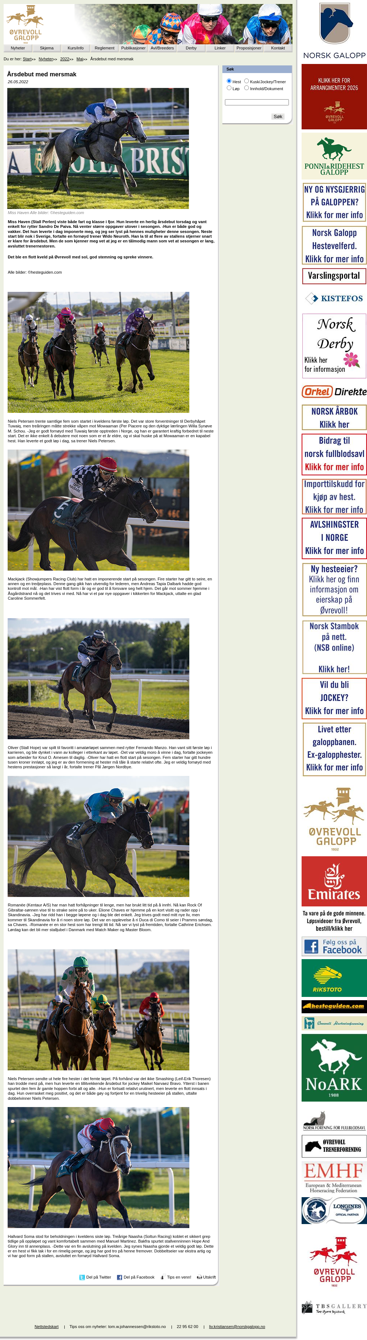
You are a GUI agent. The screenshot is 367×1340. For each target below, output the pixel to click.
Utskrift (209, 1277)
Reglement (104, 48)
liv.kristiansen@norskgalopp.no (237, 1326)
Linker (220, 48)
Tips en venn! (179, 1277)
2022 (64, 59)
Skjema (46, 48)
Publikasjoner (133, 48)
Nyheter (18, 48)
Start (27, 59)
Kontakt (278, 48)
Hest (237, 82)
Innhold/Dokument (266, 88)
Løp (236, 88)
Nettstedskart (47, 1326)
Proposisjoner (249, 48)
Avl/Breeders (162, 48)
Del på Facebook (139, 1277)
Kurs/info (76, 48)
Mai (80, 59)
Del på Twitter (98, 1277)
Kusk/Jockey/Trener (268, 82)
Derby (191, 48)
